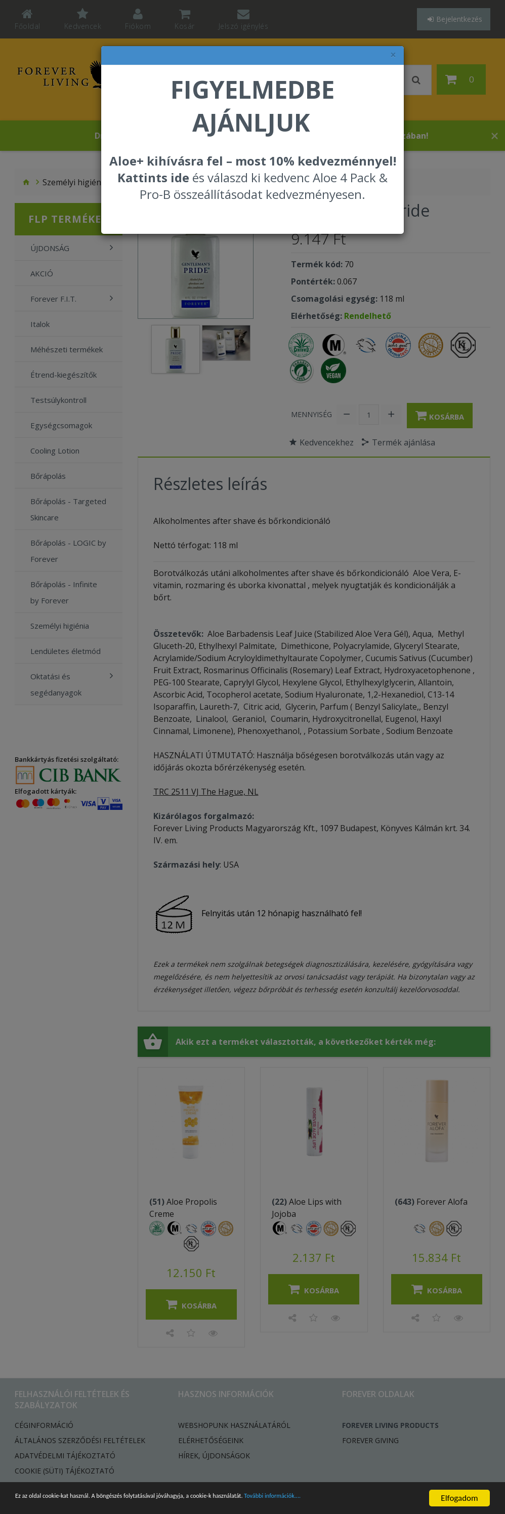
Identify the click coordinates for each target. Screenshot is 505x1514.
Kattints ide (153, 177)
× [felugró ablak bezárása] (393, 55)
